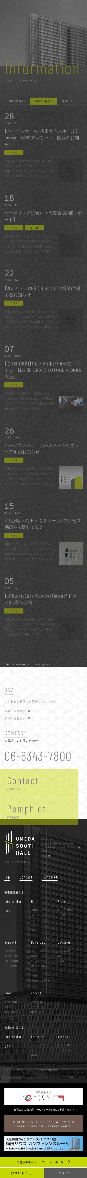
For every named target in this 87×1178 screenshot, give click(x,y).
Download (38, 942)
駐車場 (61, 960)
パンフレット (37, 950)
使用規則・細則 (38, 965)
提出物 (34, 955)
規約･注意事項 (11, 1011)
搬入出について (38, 1011)
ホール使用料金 (65, 909)
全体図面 (35, 909)
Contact (25, 877)
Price (61, 901)
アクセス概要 (37, 1001)
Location (64, 942)
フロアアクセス (38, 1006)
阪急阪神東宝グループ (43, 1162)
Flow (7, 993)
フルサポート (10, 950)
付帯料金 (62, 915)
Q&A (7, 911)
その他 (34, 975)
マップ (34, 970)
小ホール (35, 920)
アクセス (65, 1173)
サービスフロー (11, 965)
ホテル (61, 955)
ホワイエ (35, 925)
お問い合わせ (21, 1173)
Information (13, 901)
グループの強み (11, 960)
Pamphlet (50, 877)
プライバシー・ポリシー (15, 1069)
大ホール (35, 915)
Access (36, 993)
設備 (33, 930)
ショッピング (64, 950)
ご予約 (7, 1006)
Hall (34, 901)
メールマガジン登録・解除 (45, 1069)
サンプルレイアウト (40, 981)
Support (10, 942)
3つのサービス (11, 955)
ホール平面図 (37, 960)
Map (46, 855)
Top (7, 877)
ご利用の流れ (10, 1001)
